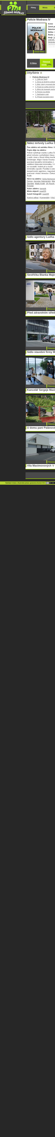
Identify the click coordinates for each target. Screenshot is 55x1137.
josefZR (43, 191)
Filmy (33, 7)
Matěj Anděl (40, 183)
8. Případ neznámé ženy (44, 97)
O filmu (33, 63)
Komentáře (44, 197)
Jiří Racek (50, 183)
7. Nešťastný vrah (42, 94)
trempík (43, 188)
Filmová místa (46, 63)
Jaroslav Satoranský (42, 181)
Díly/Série (33, 72)
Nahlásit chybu (11, 483)
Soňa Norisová (48, 179)
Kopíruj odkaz (33, 197)
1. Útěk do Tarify (41, 79)
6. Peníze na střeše (42, 92)
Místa (45, 7)
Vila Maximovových (39, 465)
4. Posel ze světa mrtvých (45, 87)
